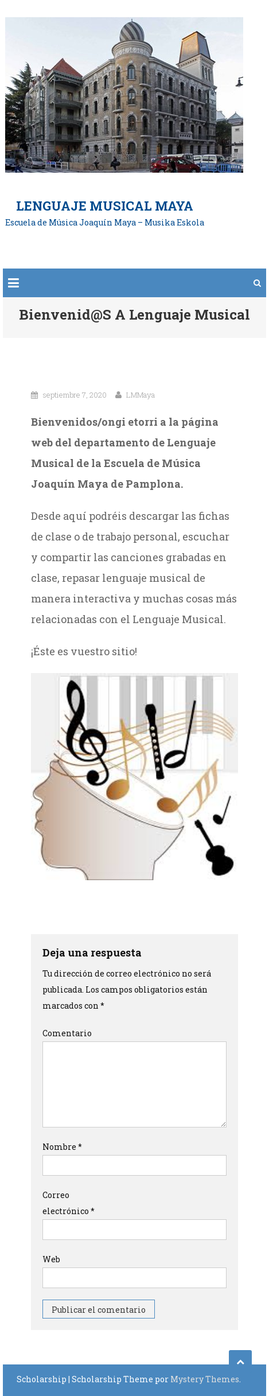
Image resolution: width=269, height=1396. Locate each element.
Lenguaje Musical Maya (104, 205)
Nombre (62, 1146)
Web (51, 1259)
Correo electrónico (68, 1202)
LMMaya (140, 395)
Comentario (67, 1033)
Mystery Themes (204, 1379)
